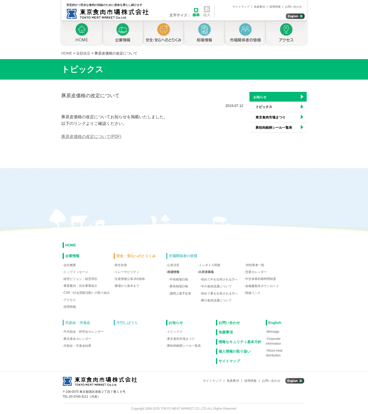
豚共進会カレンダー (77, 339)
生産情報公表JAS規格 (130, 279)
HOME (70, 245)
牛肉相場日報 (179, 279)
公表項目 (173, 265)
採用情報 (275, 6)
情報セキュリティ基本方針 (239, 342)
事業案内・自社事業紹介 (80, 286)
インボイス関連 (209, 265)
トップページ (81, 33)
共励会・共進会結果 (77, 345)
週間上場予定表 (180, 293)
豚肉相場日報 (179, 286)
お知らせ (260, 97)
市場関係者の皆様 (245, 33)
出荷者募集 (206, 272)
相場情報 (204, 33)
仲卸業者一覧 (255, 265)
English (274, 323)
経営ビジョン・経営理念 (80, 279)
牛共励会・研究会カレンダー (83, 331)
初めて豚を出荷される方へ (219, 293)
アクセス (287, 33)
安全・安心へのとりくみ (163, 33)
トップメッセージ (76, 272)
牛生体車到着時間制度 (260, 279)
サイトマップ (241, 6)
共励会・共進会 (77, 323)
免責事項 (259, 6)
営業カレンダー (256, 272)
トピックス (264, 107)
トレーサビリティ (127, 272)
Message (273, 331)
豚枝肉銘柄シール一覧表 (274, 127)
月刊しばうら (127, 323)
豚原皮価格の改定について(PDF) (91, 136)
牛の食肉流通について (216, 286)
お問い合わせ (293, 6)
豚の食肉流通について (216, 300)
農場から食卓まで (127, 286)
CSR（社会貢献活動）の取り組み (87, 293)
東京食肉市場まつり (270, 117)
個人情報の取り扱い (234, 351)
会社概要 (70, 265)
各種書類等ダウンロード (262, 286)
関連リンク (253, 293)
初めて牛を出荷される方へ (219, 279)
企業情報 (122, 33)
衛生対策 (121, 265)
